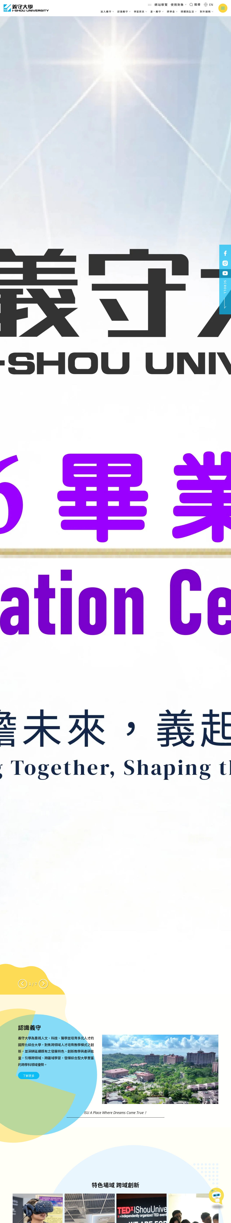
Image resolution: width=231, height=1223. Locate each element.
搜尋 (195, 4)
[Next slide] (43, 983)
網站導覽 (161, 4)
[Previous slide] (22, 983)
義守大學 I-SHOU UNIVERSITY (26, 8)
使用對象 (179, 4)
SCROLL (225, 294)
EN (208, 4)
